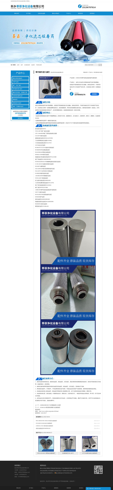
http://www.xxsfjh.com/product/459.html (49, 411)
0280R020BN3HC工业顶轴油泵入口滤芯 (50, 405)
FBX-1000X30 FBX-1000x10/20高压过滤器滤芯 (46, 420)
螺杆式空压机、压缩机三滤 (20, 92)
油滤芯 (33, 64)
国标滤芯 (15, 99)
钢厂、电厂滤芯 (17, 85)
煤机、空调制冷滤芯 (18, 106)
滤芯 (18, 64)
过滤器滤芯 (27, 64)
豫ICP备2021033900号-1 (47, 473)
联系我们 (94, 94)
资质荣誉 (69, 488)
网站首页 (85, 72)
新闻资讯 (56, 488)
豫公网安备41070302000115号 (63, 473)
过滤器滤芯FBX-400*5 (68, 453)
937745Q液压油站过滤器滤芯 (89, 453)
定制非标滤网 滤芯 (18, 96)
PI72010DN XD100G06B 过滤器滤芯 (44, 423)
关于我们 (31, 488)
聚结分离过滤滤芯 (17, 78)
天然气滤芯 (16, 81)
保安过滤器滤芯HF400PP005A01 (43, 428)
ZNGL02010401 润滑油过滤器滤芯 (46, 453)
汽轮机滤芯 (39, 64)
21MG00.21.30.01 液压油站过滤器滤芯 (44, 425)
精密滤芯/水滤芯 (17, 103)
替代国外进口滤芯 (17, 88)
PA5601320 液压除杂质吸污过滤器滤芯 (50, 407)
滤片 (22, 64)
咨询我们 (20, 118)
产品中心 (91, 72)
